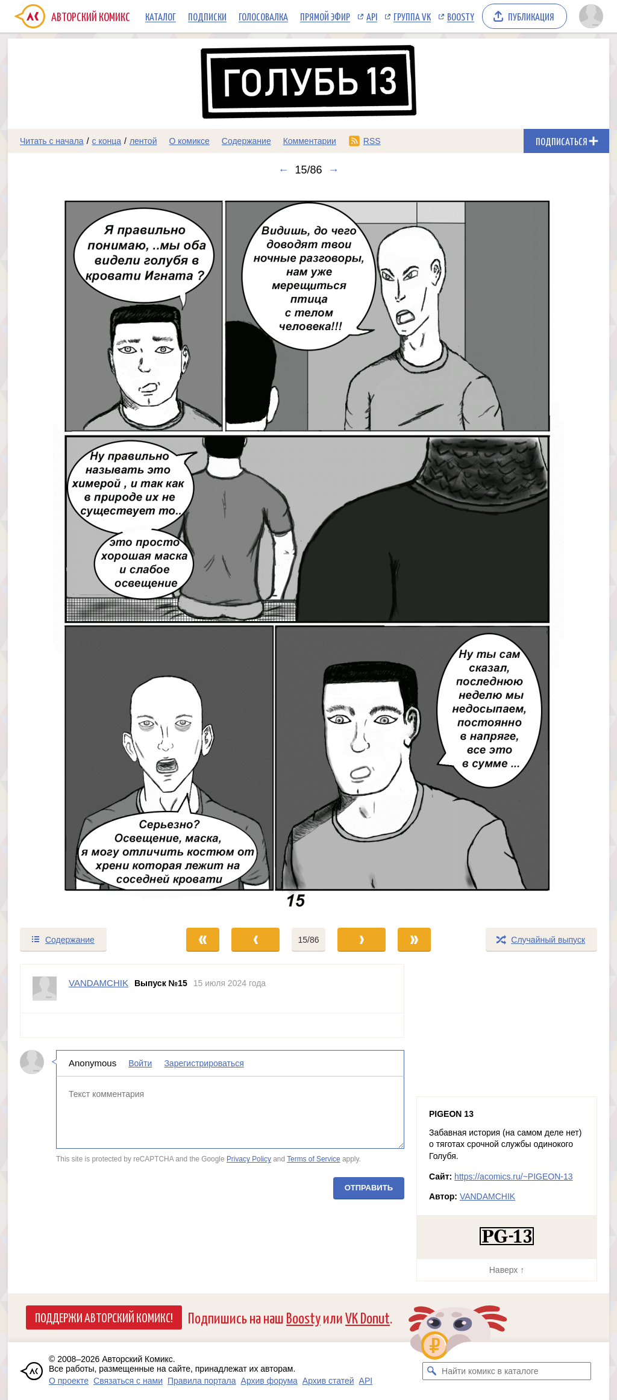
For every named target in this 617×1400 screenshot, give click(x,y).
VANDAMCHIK (487, 1196)
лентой (143, 141)
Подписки (207, 16)
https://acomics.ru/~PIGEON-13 (513, 1176)
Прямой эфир (325, 16)
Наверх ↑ (506, 1270)
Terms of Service (313, 1159)
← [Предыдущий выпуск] (283, 170)
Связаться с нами (128, 1381)
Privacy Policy (249, 1159)
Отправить (369, 1187)
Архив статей (328, 1381)
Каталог (160, 16)
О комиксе (189, 141)
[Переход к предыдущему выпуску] (83, 551)
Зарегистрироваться (203, 1063)
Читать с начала (52, 141)
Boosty (460, 16)
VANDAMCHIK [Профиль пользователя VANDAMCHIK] (98, 983)
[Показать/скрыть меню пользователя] (591, 16)
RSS (372, 141)
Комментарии (309, 141)
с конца (107, 141)
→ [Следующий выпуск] (333, 170)
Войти (140, 1063)
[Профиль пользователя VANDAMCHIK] (45, 989)
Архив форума (269, 1381)
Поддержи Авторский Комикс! (104, 1317)
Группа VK (412, 16)
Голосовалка (263, 16)
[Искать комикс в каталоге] (431, 1371)
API (371, 16)
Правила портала (202, 1381)
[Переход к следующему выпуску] (308, 551)
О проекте (69, 1381)
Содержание (246, 141)
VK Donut (367, 1317)
